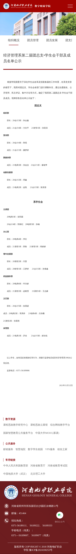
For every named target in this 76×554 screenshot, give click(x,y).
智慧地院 (20, 449)
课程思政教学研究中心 (15, 424)
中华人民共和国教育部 (15, 465)
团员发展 (52, 40)
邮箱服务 (8, 449)
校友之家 (62, 449)
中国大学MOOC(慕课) (47, 433)
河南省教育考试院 (57, 465)
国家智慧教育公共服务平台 (18, 433)
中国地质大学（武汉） (15, 473)
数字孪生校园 (35, 449)
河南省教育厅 (37, 465)
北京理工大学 (37, 473)
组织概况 (13, 40)
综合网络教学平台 (60, 424)
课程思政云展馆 (39, 424)
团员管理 (33, 40)
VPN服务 (50, 449)
